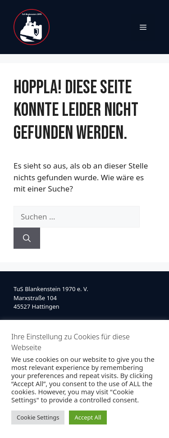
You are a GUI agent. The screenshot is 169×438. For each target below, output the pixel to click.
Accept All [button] (87, 417)
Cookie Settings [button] (38, 417)
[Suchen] (27, 238)
